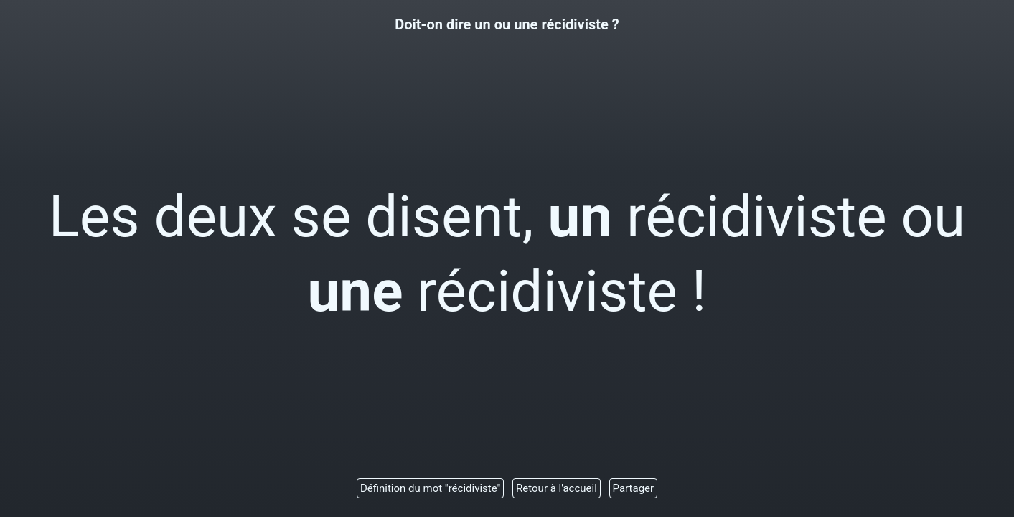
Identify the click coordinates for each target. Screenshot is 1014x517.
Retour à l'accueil (556, 488)
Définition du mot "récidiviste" (430, 488)
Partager (633, 488)
